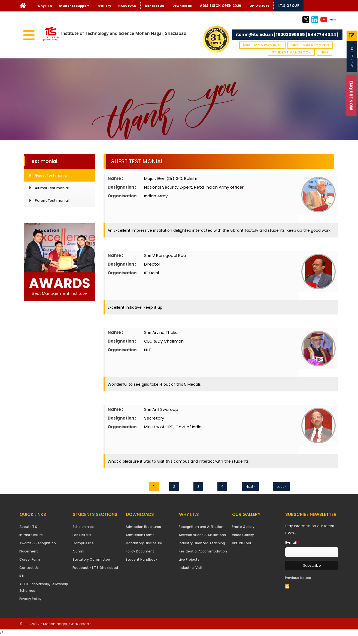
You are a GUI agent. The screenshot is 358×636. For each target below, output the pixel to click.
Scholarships (83, 526)
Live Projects (189, 559)
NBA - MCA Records (262, 45)
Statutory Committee (91, 559)
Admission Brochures (143, 526)
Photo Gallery (243, 526)
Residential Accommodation (203, 551)
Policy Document (140, 551)
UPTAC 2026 (259, 6)
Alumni (78, 551)
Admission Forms (140, 535)
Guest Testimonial (51, 175)
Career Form (29, 559)
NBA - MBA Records (310, 45)
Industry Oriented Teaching (202, 543)
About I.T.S (28, 526)
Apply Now (352, 57)
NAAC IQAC (127, 6)
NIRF (324, 52)
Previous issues (298, 577)
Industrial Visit (191, 567)
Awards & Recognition (37, 543)
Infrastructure (31, 535)
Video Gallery (243, 535)
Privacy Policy (30, 598)
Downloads (182, 6)
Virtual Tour (241, 543)
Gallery (104, 6)
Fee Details (81, 535)
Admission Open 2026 (220, 5)
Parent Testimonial (52, 200)
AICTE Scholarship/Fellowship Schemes (43, 587)
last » (281, 486)
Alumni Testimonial (52, 188)
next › (250, 486)
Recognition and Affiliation (201, 526)
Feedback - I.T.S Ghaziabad (95, 567)
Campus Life (83, 543)
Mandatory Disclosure (144, 543)
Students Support (74, 6)
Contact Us (154, 6)
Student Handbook (291, 52)
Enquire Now (351, 95)
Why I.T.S (44, 6)
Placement (28, 551)
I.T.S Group (289, 5)
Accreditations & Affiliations (202, 535)
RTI (21, 575)
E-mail (292, 542)
